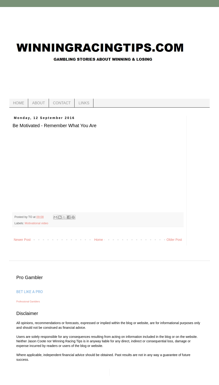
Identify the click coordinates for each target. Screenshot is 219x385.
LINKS (84, 103)
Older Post (174, 240)
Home (98, 240)
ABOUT (38, 103)
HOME (18, 103)
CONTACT (62, 103)
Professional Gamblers (28, 301)
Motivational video (36, 223)
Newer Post (22, 240)
